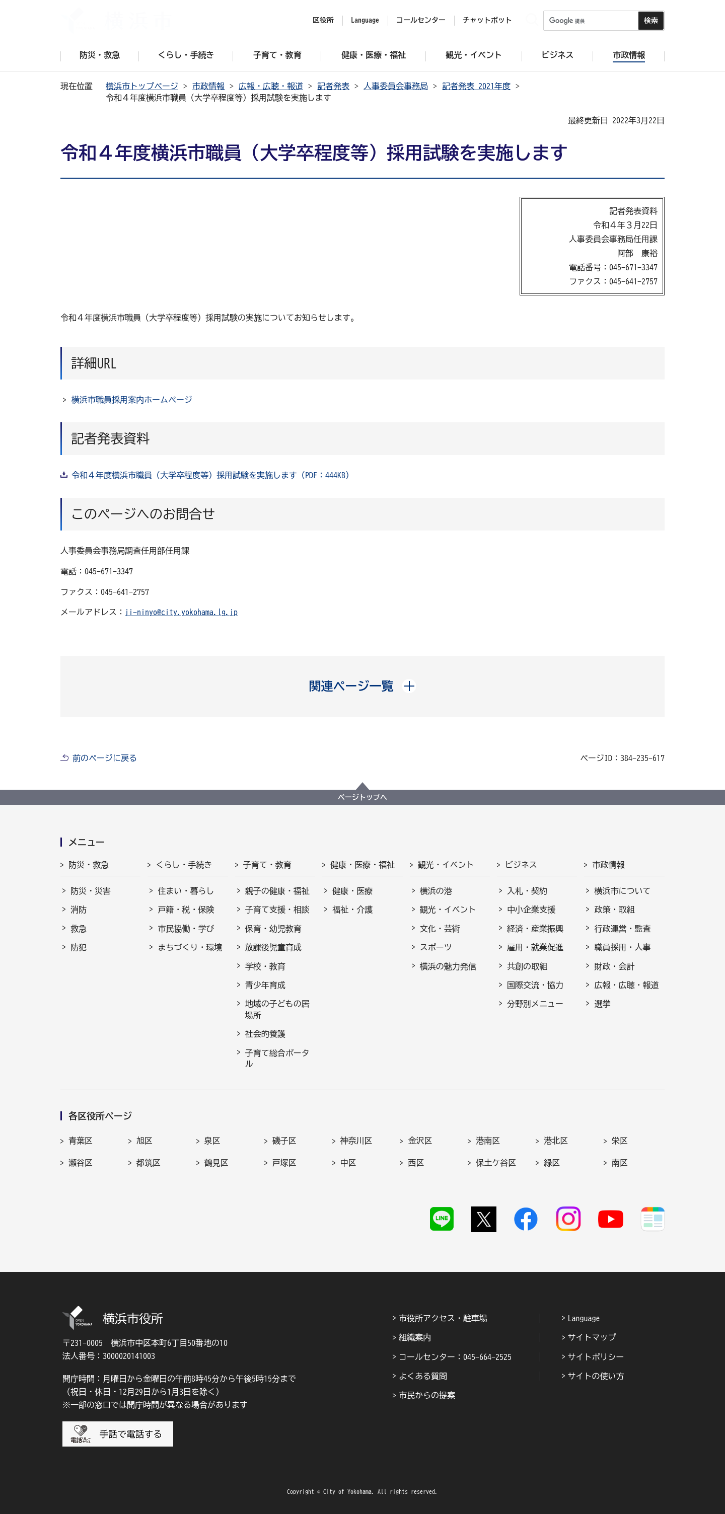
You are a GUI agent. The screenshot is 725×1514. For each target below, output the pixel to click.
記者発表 (333, 86)
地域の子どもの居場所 (277, 1009)
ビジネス (521, 865)
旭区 (144, 1141)
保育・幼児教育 (273, 929)
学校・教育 (265, 966)
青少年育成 (265, 985)
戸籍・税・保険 (186, 909)
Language (584, 1318)
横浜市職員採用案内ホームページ (131, 400)
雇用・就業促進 (535, 947)
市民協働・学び (186, 929)
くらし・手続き (184, 865)
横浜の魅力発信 (448, 966)
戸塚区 (284, 1163)
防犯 (78, 947)
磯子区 (284, 1141)
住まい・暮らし (186, 891)
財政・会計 (614, 966)
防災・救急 (88, 865)
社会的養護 (265, 1034)
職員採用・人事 (622, 947)
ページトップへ (362, 797)
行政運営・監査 (622, 929)
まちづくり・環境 (190, 947)
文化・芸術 (440, 929)
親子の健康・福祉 (277, 891)
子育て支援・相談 (277, 909)
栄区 (620, 1141)
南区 (620, 1163)
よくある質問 (423, 1376)
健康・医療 (352, 891)
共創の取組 (527, 966)
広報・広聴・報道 (271, 86)
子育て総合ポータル (277, 1058)
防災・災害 (90, 891)
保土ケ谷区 (496, 1163)
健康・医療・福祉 (362, 865)
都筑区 (148, 1163)
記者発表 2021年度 (476, 86)
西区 (416, 1163)
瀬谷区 (80, 1163)
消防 (78, 909)
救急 (78, 929)
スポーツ (436, 947)
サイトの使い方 (596, 1376)
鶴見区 (216, 1163)
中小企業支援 (531, 909)
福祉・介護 (352, 909)
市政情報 (208, 86)
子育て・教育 (267, 865)
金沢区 (420, 1141)
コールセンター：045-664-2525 (455, 1357)
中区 (348, 1163)
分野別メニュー (535, 1004)
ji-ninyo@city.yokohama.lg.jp (181, 612)
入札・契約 (527, 891)
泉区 (212, 1141)
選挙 (602, 1004)
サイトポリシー (596, 1357)
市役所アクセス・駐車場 (443, 1318)
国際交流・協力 (535, 985)
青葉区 (80, 1141)
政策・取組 (614, 909)
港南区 (488, 1141)
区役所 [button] (323, 20)
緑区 (552, 1163)
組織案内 (415, 1337)
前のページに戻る (104, 758)
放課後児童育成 (273, 947)
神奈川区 (356, 1141)
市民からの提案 (427, 1395)
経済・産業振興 (535, 929)
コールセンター (421, 20)
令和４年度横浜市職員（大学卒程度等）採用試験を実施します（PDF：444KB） (212, 475)
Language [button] (365, 20)
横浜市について (622, 891)
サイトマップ (592, 1337)
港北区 (556, 1141)
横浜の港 (436, 891)
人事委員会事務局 (396, 86)
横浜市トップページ (142, 86)
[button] (362, 686)
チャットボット (487, 20)
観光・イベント (446, 865)
